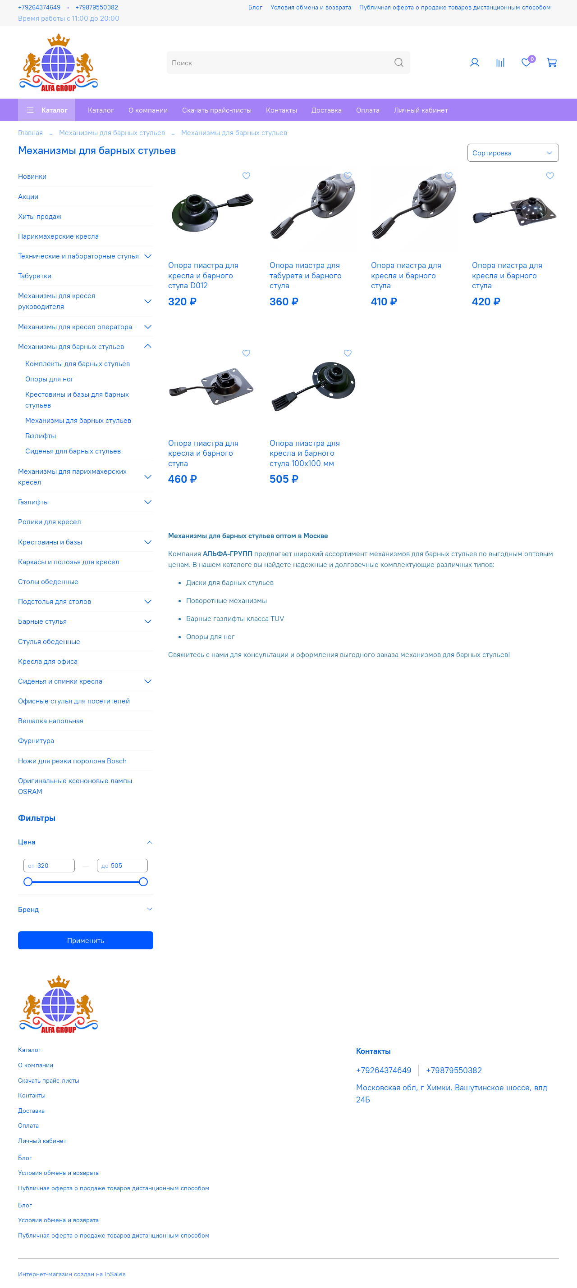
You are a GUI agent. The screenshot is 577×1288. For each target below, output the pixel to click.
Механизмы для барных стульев (112, 132)
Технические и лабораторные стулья (78, 255)
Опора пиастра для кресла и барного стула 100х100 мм (305, 453)
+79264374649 (39, 7)
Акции (28, 196)
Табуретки (34, 275)
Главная (30, 132)
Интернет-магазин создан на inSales (72, 1274)
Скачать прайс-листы (217, 109)
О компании (148, 109)
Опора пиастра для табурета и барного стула (306, 275)
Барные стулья (42, 621)
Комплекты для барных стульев (77, 363)
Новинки (32, 176)
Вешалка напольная (50, 720)
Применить (85, 940)
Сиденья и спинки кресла (60, 680)
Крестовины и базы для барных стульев (77, 399)
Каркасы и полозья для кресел (68, 561)
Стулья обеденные (49, 641)
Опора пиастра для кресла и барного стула (406, 275)
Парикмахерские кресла (58, 235)
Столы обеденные (48, 581)
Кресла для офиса (48, 661)
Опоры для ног (49, 378)
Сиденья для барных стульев (73, 450)
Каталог (47, 109)
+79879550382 (96, 7)
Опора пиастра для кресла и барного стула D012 (203, 275)
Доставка (326, 109)
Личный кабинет (421, 109)
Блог (255, 7)
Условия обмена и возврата (310, 7)
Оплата (368, 109)
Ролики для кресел (49, 521)
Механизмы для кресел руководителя (57, 301)
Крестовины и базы (50, 541)
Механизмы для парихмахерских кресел (72, 476)
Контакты (281, 109)
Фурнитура (36, 740)
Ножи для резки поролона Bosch (72, 760)
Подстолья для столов (54, 601)
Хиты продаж (40, 216)
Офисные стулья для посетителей (74, 700)
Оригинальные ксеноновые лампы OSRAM (75, 786)
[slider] (28, 882)
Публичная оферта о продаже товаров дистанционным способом (455, 7)
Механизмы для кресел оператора (75, 326)
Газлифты (40, 435)
